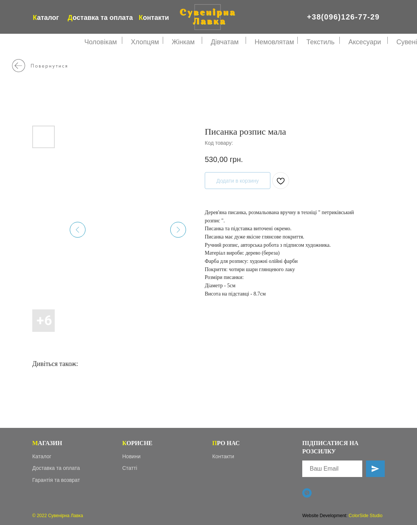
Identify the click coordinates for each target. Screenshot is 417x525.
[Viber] (307, 493)
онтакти (154, 17)
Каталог (41, 456)
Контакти (223, 456)
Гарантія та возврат (56, 480)
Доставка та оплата (56, 468)
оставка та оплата (100, 17)
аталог (46, 17)
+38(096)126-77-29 (343, 17)
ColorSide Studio (365, 515)
